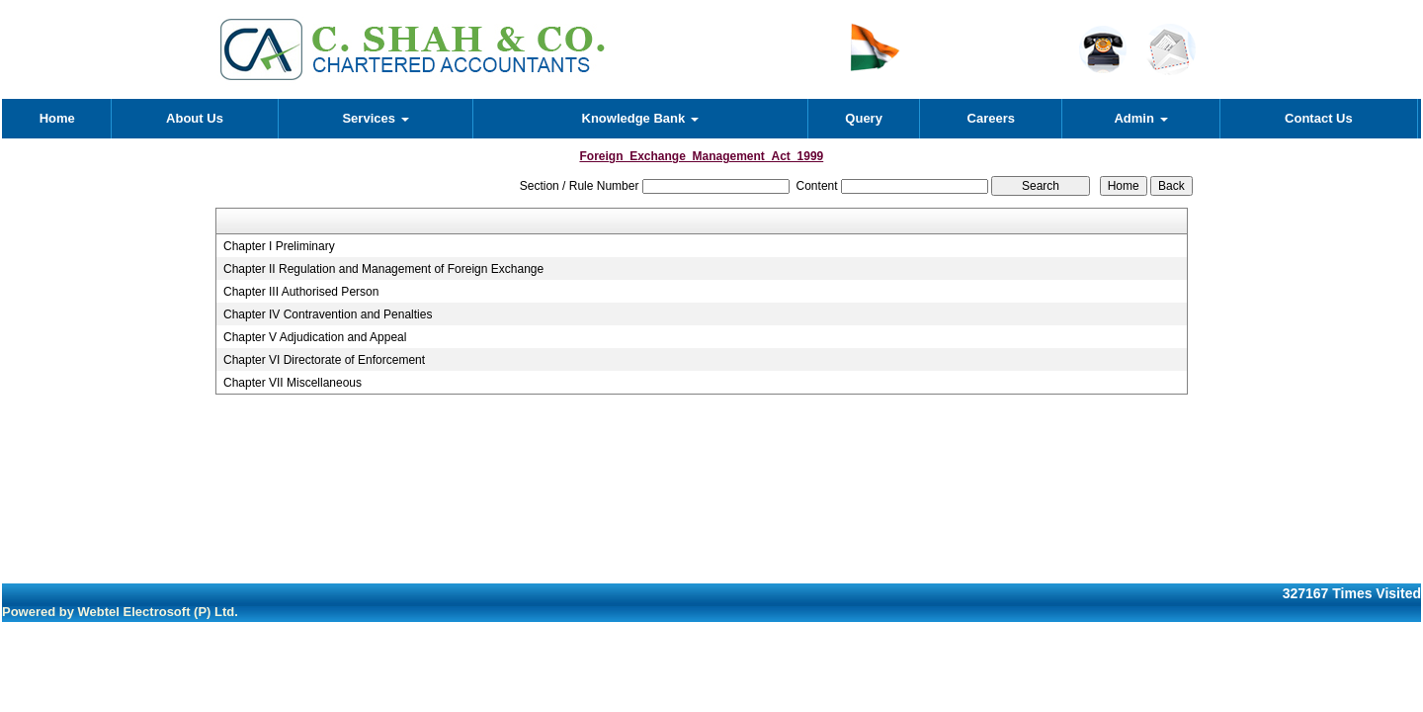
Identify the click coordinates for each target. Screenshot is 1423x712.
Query (863, 118)
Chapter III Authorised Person (300, 292)
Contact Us (1319, 118)
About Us (194, 118)
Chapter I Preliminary (279, 246)
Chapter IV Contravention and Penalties (327, 314)
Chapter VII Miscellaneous (292, 383)
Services (375, 118)
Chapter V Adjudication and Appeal (314, 337)
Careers (991, 118)
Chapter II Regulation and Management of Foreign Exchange (383, 269)
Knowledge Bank (640, 118)
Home (57, 118)
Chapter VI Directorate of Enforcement (324, 360)
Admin (1140, 118)
